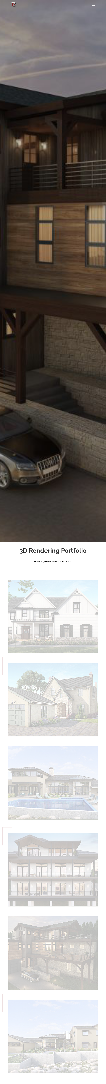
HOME (37, 561)
